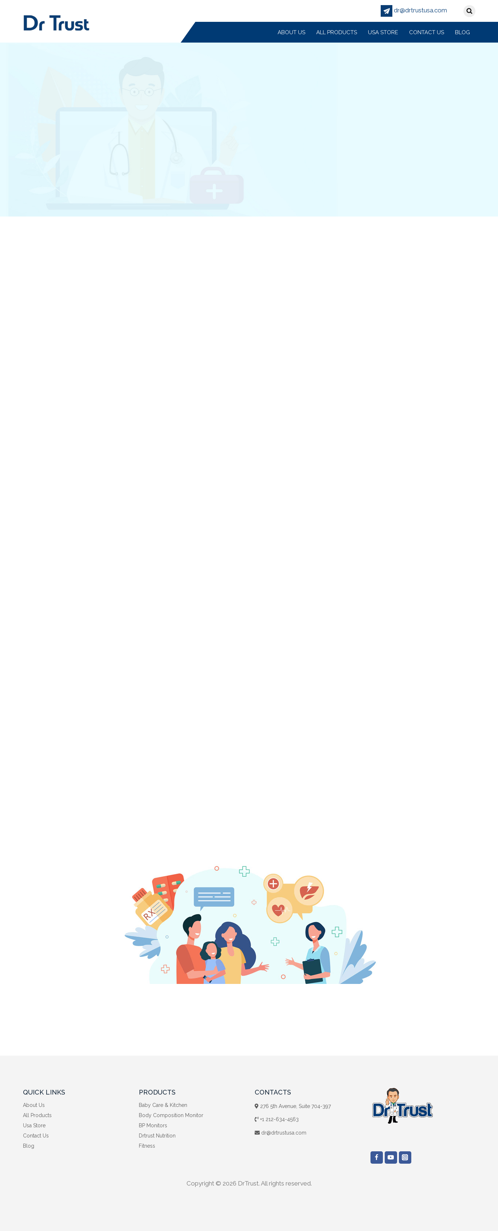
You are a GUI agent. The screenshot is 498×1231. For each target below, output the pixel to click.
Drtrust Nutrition (157, 1136)
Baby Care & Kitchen (163, 1105)
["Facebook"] (376, 1157)
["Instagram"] (405, 1157)
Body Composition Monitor (171, 1115)
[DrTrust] (56, 22)
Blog (462, 32)
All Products (336, 32)
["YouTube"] (391, 1157)
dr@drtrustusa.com (414, 10)
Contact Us (426, 32)
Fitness (147, 1146)
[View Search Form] (469, 11)
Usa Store (383, 32)
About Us (291, 32)
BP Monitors (153, 1125)
